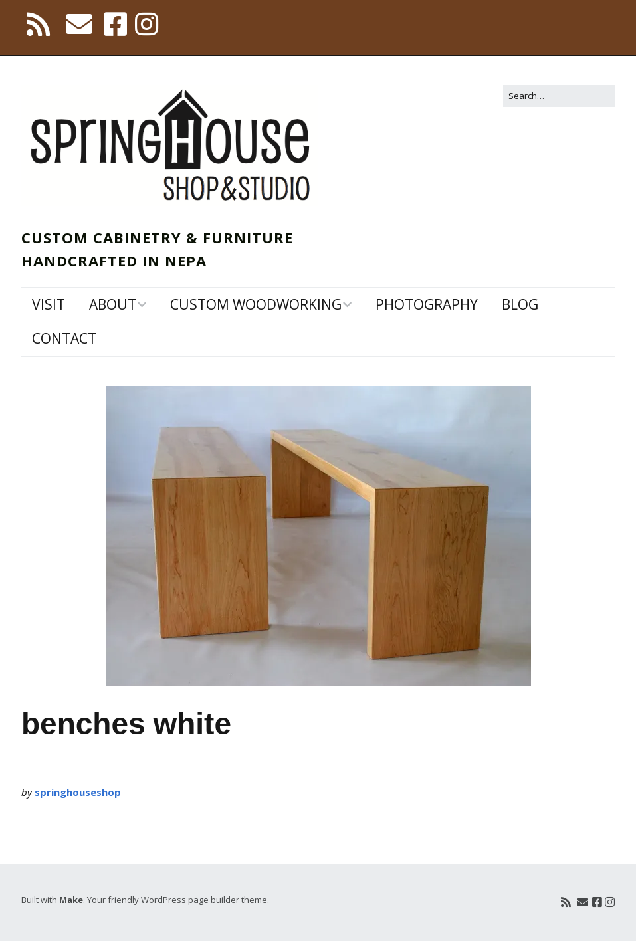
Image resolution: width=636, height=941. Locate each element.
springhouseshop (78, 792)
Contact (64, 338)
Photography (426, 304)
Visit (48, 304)
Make (71, 900)
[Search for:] (559, 96)
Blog (520, 304)
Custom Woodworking (256, 304)
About (112, 304)
